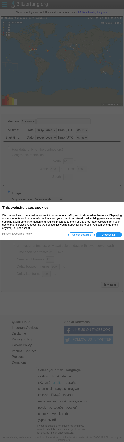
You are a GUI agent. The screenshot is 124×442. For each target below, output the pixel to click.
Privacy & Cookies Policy (17, 233)
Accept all (108, 234)
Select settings (81, 234)
